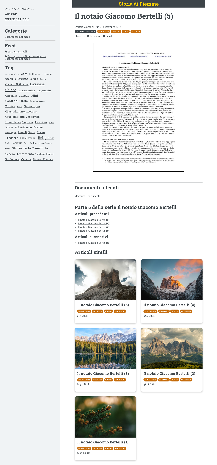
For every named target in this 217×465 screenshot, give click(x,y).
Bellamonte (36, 74)
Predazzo (11, 138)
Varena (26, 159)
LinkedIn (93, 36)
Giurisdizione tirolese (21, 111)
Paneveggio (10, 132)
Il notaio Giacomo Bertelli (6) (94, 242)
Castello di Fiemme (16, 84)
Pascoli (22, 132)
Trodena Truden (44, 154)
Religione (46, 137)
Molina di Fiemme (23, 127)
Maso (51, 122)
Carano (34, 78)
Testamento (25, 154)
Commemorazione (26, 90)
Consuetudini (28, 95)
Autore (11, 14)
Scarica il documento (88, 196)
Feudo (42, 101)
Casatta (42, 79)
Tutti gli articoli (17, 51)
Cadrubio (10, 78)
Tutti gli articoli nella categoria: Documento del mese (25, 57)
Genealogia (32, 106)
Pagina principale (19, 9)
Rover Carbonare (32, 143)
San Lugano (46, 143)
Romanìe (17, 142)
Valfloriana (12, 159)
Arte (24, 74)
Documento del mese (17, 36)
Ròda (7, 143)
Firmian (10, 106)
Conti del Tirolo (16, 101)
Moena (9, 127)
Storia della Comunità (30, 148)
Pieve (41, 132)
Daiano (33, 101)
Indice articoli (17, 19)
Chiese (10, 90)
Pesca (31, 132)
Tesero (10, 154)
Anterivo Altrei (12, 74)
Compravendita (44, 90)
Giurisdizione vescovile (22, 117)
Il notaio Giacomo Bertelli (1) (94, 219)
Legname (27, 122)
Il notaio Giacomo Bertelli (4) (94, 230)
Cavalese (37, 84)
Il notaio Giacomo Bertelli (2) (94, 223)
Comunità (11, 95)
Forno (19, 106)
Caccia (48, 74)
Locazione (41, 122)
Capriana (22, 78)
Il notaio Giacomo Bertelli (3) (94, 227)
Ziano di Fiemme (43, 159)
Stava (7, 148)
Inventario (13, 122)
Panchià (38, 127)
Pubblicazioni (28, 137)
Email (107, 36)
